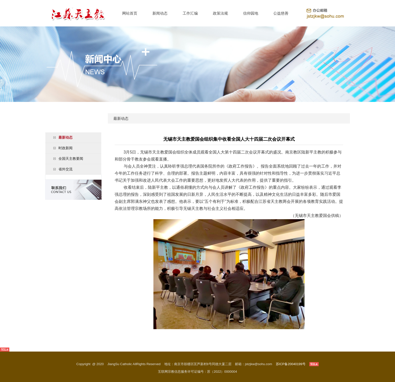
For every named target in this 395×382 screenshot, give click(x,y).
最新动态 (65, 137)
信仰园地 (250, 13)
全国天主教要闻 (70, 159)
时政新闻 (65, 148)
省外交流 (65, 169)
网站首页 (129, 13)
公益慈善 (280, 13)
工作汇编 (190, 13)
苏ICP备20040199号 (291, 364)
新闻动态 (160, 13)
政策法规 (220, 13)
